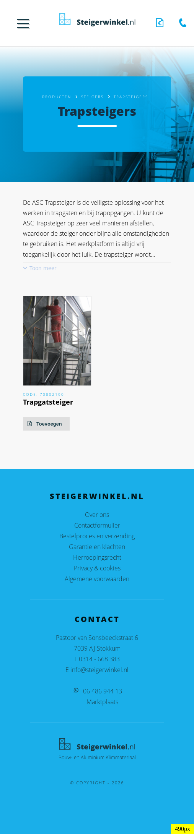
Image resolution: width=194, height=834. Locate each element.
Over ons (97, 514)
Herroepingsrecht (97, 557)
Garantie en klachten (97, 547)
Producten (56, 96)
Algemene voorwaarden (97, 579)
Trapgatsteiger (48, 401)
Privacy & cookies (97, 568)
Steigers (92, 96)
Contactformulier (97, 525)
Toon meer (43, 268)
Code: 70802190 (43, 394)
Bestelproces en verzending (97, 536)
